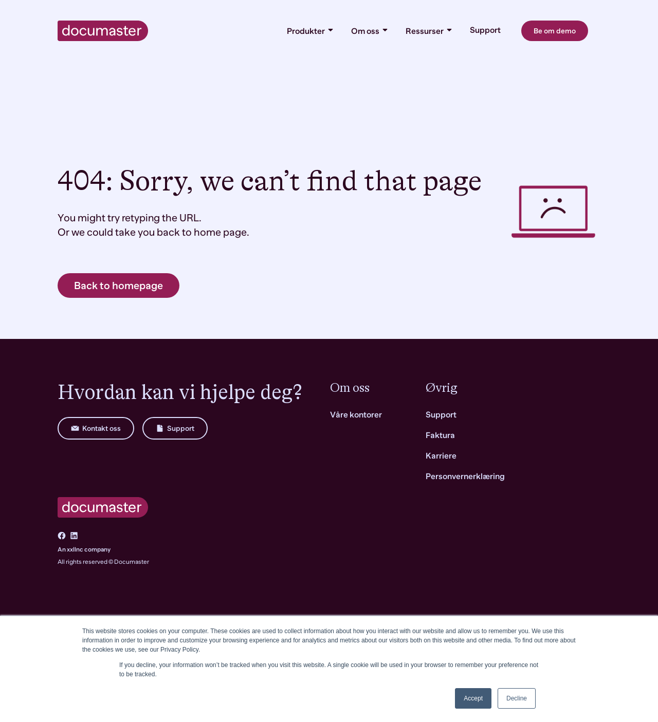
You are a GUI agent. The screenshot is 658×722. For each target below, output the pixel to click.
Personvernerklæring (465, 476)
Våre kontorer (356, 415)
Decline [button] (516, 698)
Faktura (440, 435)
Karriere (441, 456)
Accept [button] (473, 698)
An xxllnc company (84, 549)
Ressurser (429, 31)
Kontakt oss (96, 428)
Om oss (370, 31)
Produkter (311, 31)
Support (485, 30)
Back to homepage (118, 285)
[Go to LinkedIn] (74, 535)
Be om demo (555, 31)
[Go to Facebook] (62, 535)
